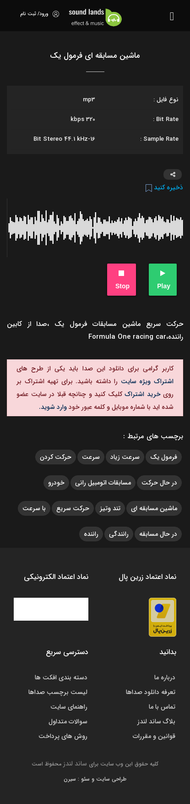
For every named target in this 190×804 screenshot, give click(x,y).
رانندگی (119, 534)
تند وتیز (110, 508)
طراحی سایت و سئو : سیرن (95, 779)
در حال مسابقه (158, 534)
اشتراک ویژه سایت (146, 381)
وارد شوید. (53, 407)
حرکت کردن (55, 457)
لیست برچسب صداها (57, 692)
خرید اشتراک (141, 394)
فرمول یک (163, 457)
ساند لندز (75, 764)
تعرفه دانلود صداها (150, 692)
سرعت (91, 457)
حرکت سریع (72, 508)
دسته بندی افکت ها (61, 677)
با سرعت (34, 508)
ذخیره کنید (164, 187)
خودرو (56, 483)
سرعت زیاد (125, 457)
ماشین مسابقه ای (154, 508)
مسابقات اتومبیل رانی (103, 483)
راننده (91, 534)
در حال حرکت (159, 483)
